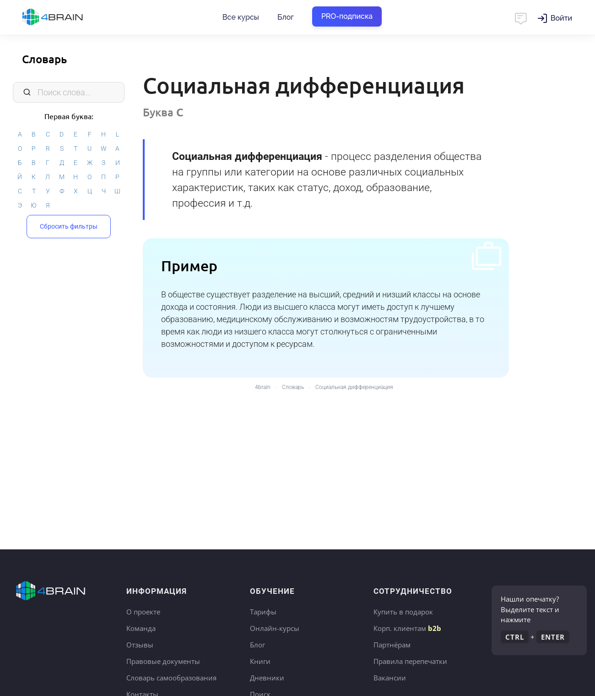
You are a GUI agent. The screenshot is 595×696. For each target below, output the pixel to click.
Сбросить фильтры (68, 226)
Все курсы (240, 17)
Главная (69, 17)
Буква (163, 112)
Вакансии (389, 677)
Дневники (267, 677)
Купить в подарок (403, 611)
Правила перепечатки (410, 661)
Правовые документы (163, 661)
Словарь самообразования (171, 677)
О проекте (143, 611)
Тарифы (263, 611)
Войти (561, 18)
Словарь (44, 59)
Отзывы (139, 644)
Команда (141, 628)
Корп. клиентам (407, 628)
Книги (260, 661)
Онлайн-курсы (274, 628)
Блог (285, 17)
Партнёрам (392, 644)
